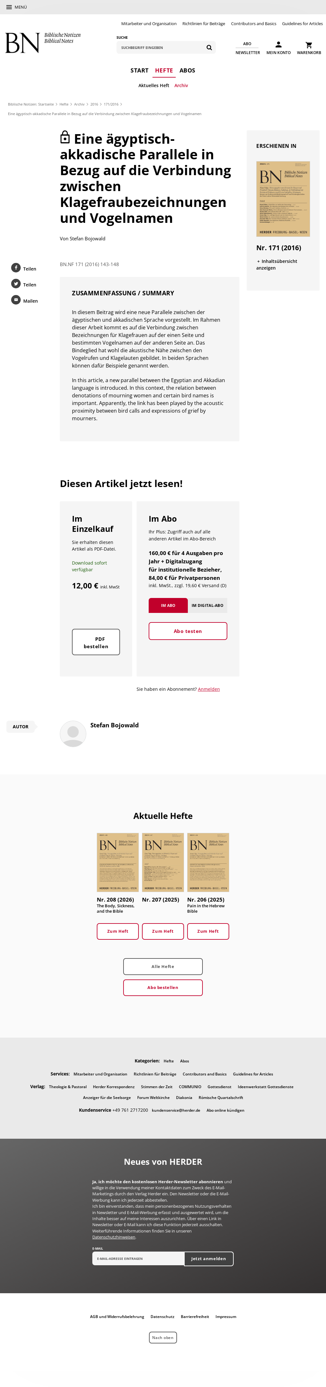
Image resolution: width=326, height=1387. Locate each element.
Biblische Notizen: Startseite (31, 104)
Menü (21, 7)
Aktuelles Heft (153, 85)
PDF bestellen (96, 642)
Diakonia (184, 1097)
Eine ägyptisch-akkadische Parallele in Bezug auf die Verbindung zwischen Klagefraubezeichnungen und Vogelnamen (105, 113)
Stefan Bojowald (87, 238)
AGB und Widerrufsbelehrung (117, 1316)
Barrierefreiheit (195, 1316)
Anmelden (209, 689)
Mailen (30, 301)
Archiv (181, 85)
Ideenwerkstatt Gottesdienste (266, 1086)
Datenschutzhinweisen (113, 1237)
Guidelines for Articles (302, 23)
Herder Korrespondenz (114, 1086)
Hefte (164, 70)
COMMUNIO (190, 1086)
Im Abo (168, 605)
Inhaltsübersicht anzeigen (276, 264)
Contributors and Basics (253, 23)
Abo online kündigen (225, 1110)
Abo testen (188, 631)
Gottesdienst (219, 1086)
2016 (94, 104)
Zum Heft (118, 931)
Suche (122, 37)
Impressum (226, 1316)
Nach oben (163, 1337)
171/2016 (111, 104)
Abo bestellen (162, 987)
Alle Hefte (163, 966)
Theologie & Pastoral (68, 1086)
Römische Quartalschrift (221, 1097)
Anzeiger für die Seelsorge (107, 1097)
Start (140, 70)
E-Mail (97, 1248)
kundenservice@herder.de (176, 1110)
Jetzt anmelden (208, 1258)
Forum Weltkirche (153, 1097)
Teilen (29, 269)
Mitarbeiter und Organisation (149, 23)
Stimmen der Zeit (157, 1086)
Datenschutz (162, 1316)
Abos (187, 70)
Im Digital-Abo (207, 605)
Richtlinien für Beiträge (203, 23)
